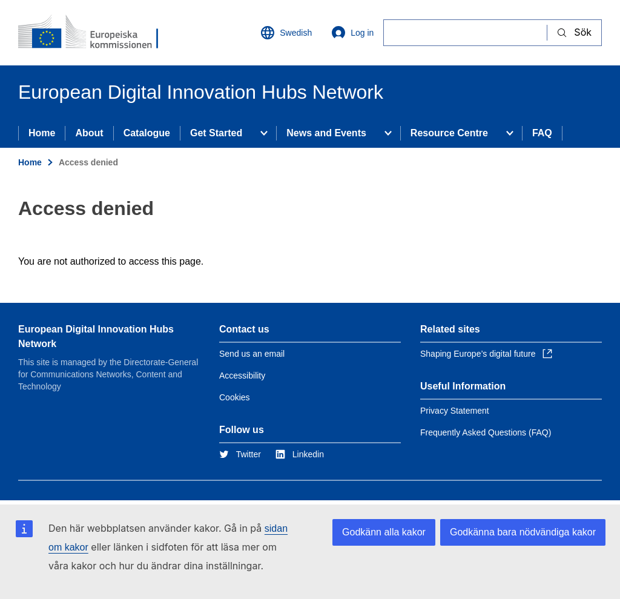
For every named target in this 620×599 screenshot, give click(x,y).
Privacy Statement (454, 410)
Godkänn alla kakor (384, 532)
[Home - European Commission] (91, 33)
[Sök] (465, 32)
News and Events (326, 133)
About (89, 133)
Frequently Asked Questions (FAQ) (485, 432)
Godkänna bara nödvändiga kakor (523, 532)
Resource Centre (449, 133)
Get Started (216, 133)
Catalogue (147, 133)
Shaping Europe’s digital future (486, 354)
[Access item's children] (264, 133)
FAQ (542, 133)
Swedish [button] (286, 32)
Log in (352, 32)
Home (41, 133)
